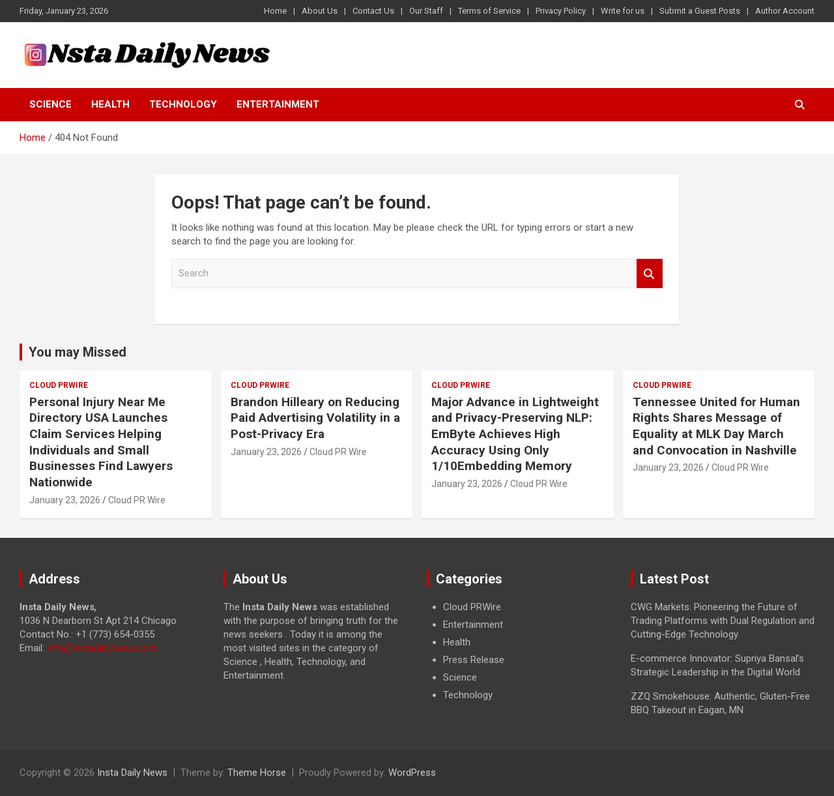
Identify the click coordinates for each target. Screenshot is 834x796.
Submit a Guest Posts (699, 11)
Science (50, 104)
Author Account (784, 11)
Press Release (473, 660)
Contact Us (373, 11)
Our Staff (426, 11)
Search (650, 273)
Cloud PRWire (58, 385)
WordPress (412, 772)
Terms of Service (489, 11)
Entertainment (278, 104)
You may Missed (77, 352)
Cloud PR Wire (136, 500)
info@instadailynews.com (102, 648)
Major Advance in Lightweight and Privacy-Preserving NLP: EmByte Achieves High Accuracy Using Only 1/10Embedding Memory (515, 434)
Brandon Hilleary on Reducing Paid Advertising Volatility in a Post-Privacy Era (315, 417)
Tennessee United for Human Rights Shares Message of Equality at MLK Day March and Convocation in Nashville (716, 426)
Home (275, 11)
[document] (519, 651)
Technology (183, 104)
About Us (320, 11)
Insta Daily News (132, 772)
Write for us (622, 11)
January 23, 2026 (64, 500)
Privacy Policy (561, 11)
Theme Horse (256, 772)
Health (110, 104)
